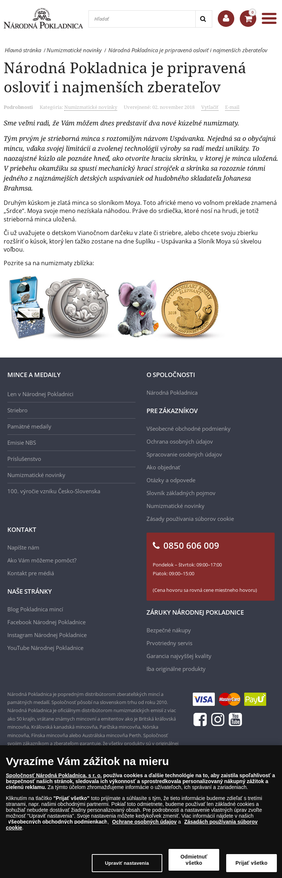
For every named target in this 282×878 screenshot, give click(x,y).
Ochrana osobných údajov (180, 441)
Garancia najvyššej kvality (179, 656)
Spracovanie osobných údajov (184, 454)
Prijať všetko (251, 863)
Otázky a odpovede (171, 480)
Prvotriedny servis (169, 643)
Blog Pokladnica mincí (35, 609)
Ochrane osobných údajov (144, 822)
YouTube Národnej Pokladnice (45, 647)
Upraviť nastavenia (127, 863)
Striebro (17, 410)
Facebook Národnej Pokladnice (46, 622)
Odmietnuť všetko (194, 860)
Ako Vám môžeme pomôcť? (41, 560)
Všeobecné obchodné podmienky (189, 428)
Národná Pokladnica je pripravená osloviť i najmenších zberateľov (125, 77)
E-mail (232, 107)
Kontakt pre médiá (30, 573)
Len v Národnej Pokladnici (40, 394)
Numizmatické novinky (90, 107)
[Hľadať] (142, 19)
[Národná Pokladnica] (43, 18)
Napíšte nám (23, 547)
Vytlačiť (209, 107)
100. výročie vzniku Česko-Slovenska (53, 491)
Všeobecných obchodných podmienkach (58, 822)
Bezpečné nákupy (169, 630)
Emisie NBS (21, 442)
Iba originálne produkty (176, 668)
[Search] (203, 19)
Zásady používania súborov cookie (190, 518)
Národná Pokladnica (172, 392)
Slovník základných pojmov (181, 493)
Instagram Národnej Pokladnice (47, 635)
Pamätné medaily (29, 426)
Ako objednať (163, 467)
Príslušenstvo (24, 458)
